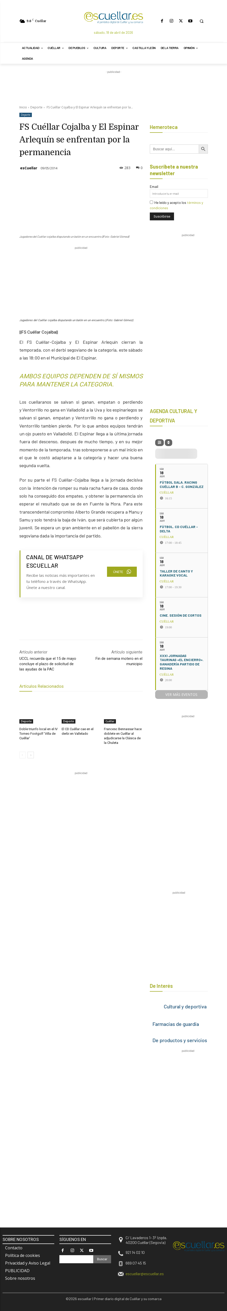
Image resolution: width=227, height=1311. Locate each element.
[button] (201, 21)
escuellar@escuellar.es (145, 1273)
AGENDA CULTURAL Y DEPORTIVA (173, 415)
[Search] (102, 1259)
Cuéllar (109, 721)
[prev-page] (22, 753)
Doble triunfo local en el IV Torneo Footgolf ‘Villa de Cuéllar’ (37, 733)
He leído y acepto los (176, 205)
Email (154, 186)
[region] (112, 786)
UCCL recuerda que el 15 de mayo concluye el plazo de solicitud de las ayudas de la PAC (47, 663)
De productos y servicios (179, 1040)
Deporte (36, 107)
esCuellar (28, 168)
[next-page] (31, 753)
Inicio (23, 107)
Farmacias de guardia (175, 1024)
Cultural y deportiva (185, 1006)
